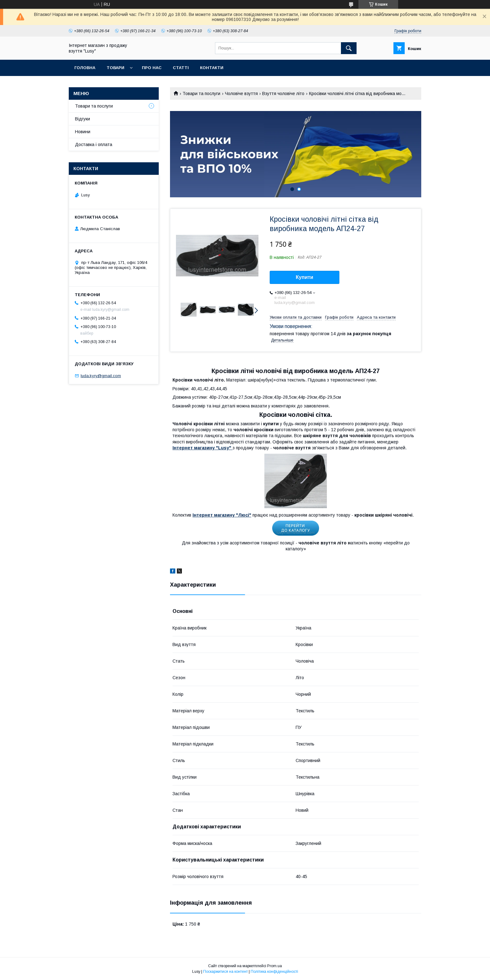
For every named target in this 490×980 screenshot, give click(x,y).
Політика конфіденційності (274, 971)
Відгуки (82, 118)
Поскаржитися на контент (225, 971)
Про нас (152, 67)
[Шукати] (349, 48)
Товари (115, 67)
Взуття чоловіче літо (283, 93)
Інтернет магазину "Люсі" (221, 515)
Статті (181, 67)
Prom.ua (274, 966)
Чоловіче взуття (241, 93)
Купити (304, 277)
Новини (82, 131)
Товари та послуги (201, 93)
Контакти (211, 67)
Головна (84, 67)
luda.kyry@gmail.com (101, 375)
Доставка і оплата (93, 144)
